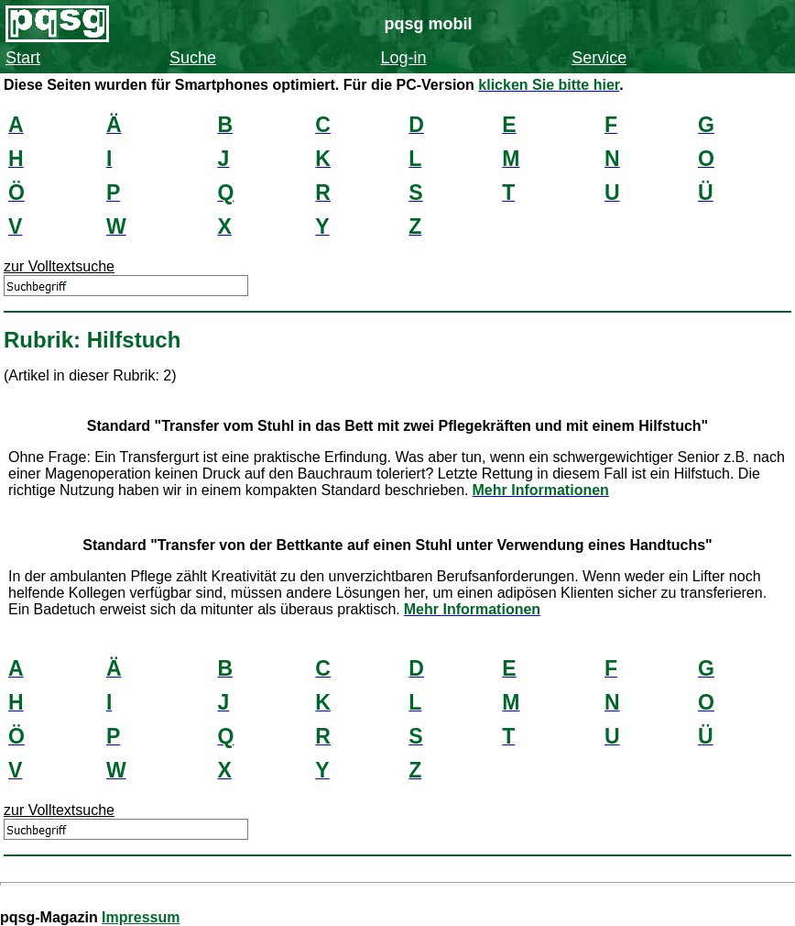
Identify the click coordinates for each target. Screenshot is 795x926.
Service (599, 58)
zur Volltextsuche (59, 266)
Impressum (141, 917)
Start (22, 58)
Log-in (404, 58)
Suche (192, 58)
